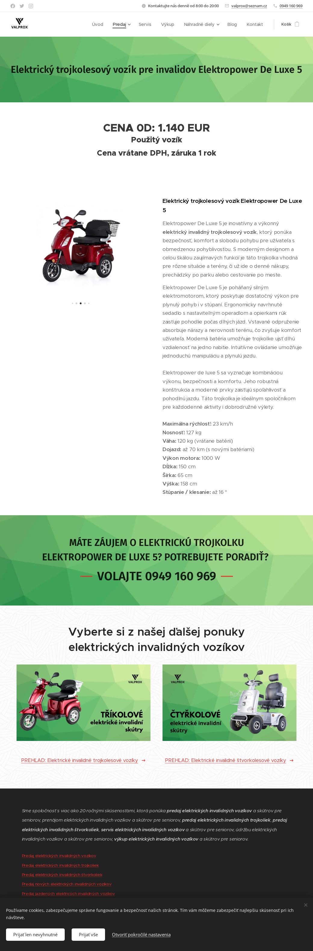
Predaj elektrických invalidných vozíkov (59, 855)
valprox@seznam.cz (249, 5)
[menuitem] (103, 24)
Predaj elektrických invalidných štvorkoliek (62, 874)
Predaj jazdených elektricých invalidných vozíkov (68, 893)
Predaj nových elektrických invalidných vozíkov (67, 884)
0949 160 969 (291, 5)
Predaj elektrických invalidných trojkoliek (60, 865)
